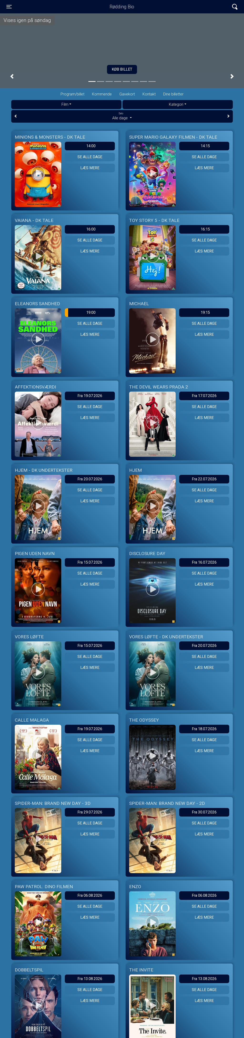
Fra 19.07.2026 (89, 395)
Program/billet (72, 94)
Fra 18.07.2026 (204, 729)
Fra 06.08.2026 (89, 895)
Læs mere (89, 168)
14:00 (91, 146)
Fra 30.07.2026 (204, 812)
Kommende (102, 94)
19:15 (205, 312)
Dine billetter (173, 94)
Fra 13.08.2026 (89, 978)
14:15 (205, 146)
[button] (12, 76)
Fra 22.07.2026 (204, 479)
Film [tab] (64, 104)
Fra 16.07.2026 (204, 562)
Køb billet (122, 69)
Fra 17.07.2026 (204, 395)
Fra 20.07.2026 (89, 479)
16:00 (91, 229)
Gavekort (127, 94)
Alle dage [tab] (122, 116)
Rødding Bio (122, 7)
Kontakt (149, 94)
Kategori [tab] (176, 104)
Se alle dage (89, 157)
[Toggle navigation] (9, 6)
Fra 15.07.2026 (89, 562)
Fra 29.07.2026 (89, 812)
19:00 (80, 312)
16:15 (205, 229)
